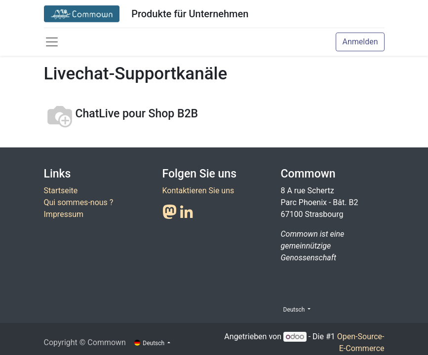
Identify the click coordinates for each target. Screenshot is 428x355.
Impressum (64, 214)
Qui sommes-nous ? (79, 202)
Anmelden (360, 41)
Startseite (61, 190)
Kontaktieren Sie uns (198, 190)
